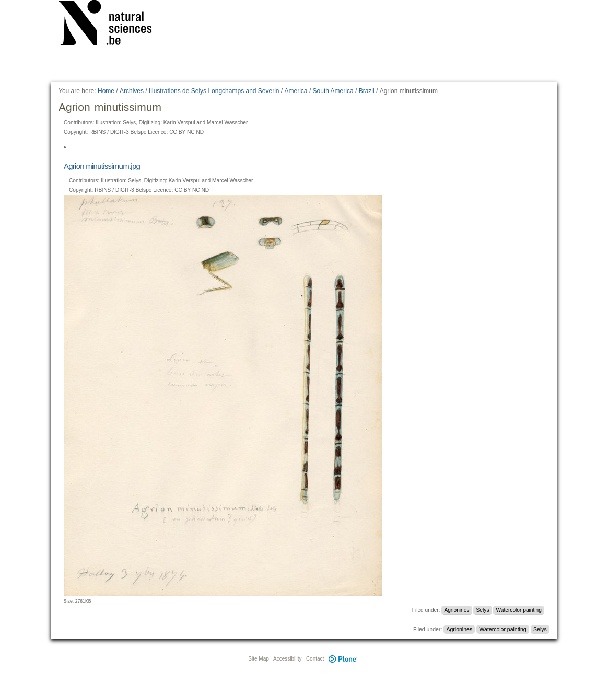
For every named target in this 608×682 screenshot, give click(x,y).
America (296, 91)
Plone (342, 659)
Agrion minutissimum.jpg (102, 165)
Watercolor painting (519, 610)
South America (333, 91)
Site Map (258, 659)
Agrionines (456, 610)
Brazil (367, 91)
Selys (482, 610)
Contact (315, 659)
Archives (132, 91)
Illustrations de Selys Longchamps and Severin (214, 91)
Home (106, 91)
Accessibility (287, 659)
